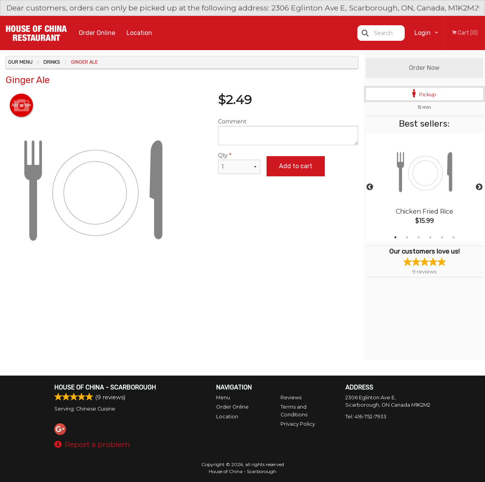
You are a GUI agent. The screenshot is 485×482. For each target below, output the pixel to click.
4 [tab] (430, 237)
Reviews (291, 397)
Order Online (97, 33)
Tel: (365, 416)
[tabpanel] (425, 187)
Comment (288, 131)
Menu (223, 397)
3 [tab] (419, 237)
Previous (370, 187)
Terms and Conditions (294, 410)
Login (422, 33)
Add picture (21, 105)
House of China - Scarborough (105, 387)
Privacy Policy (298, 424)
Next (479, 187)
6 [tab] (453, 237)
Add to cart (295, 166)
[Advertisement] (182, 303)
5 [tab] (442, 237)
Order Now (424, 67)
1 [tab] (395, 237)
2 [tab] (407, 237)
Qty (239, 163)
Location (139, 33)
